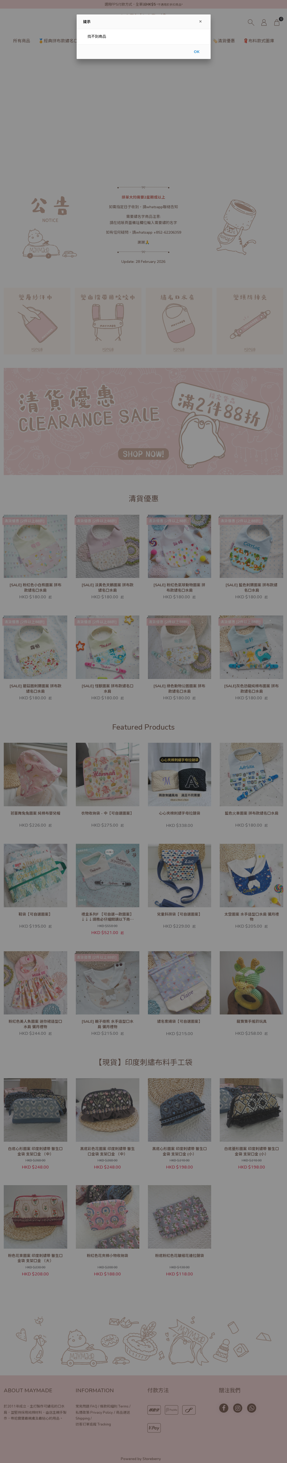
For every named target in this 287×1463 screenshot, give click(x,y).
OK (197, 51)
